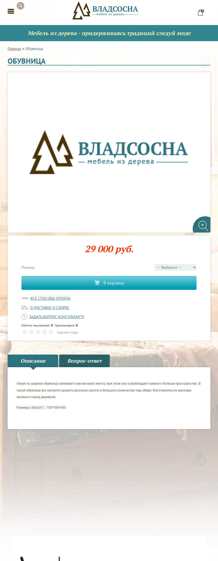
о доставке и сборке (49, 307)
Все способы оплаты (50, 298)
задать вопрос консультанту (56, 316)
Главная (14, 48)
